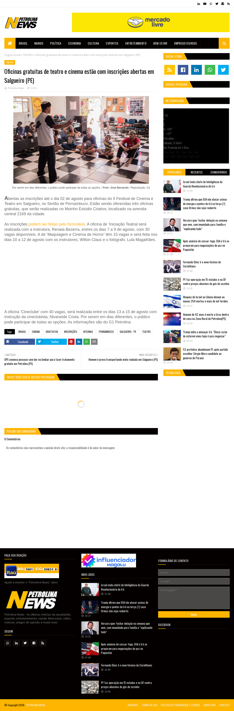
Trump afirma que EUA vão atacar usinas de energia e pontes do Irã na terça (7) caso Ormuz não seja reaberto (205, 203)
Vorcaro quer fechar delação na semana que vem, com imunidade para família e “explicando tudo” (205, 224)
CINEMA (36, 331)
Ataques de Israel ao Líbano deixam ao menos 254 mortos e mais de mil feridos (205, 299)
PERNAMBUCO (106, 331)
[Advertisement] (70, 275)
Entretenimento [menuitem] (136, 43)
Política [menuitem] (55, 43)
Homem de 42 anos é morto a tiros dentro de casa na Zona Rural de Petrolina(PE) (206, 316)
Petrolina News (16, 88)
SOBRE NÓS (209, 705)
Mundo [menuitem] (39, 43)
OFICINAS (88, 331)
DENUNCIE (133, 705)
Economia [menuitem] (74, 43)
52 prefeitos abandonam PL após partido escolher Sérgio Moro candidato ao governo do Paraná (205, 353)
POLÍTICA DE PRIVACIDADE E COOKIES (180, 705)
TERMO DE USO (149, 705)
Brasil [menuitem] (23, 43)
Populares (174, 172)
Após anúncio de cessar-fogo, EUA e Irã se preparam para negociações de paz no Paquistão (206, 245)
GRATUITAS (52, 331)
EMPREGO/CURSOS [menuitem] (185, 43)
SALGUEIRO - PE (128, 331)
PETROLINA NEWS (35, 705)
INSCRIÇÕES (70, 331)
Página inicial (12, 55)
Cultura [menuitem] (93, 43)
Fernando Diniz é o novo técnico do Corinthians (202, 264)
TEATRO (28, 55)
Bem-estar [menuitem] (160, 43)
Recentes (197, 172)
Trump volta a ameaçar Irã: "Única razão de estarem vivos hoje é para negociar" (205, 334)
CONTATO (224, 705)
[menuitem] (10, 43)
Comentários (218, 172)
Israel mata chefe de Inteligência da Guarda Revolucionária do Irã (202, 184)
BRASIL (22, 331)
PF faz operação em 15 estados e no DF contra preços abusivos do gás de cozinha (206, 281)
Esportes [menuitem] (112, 43)
